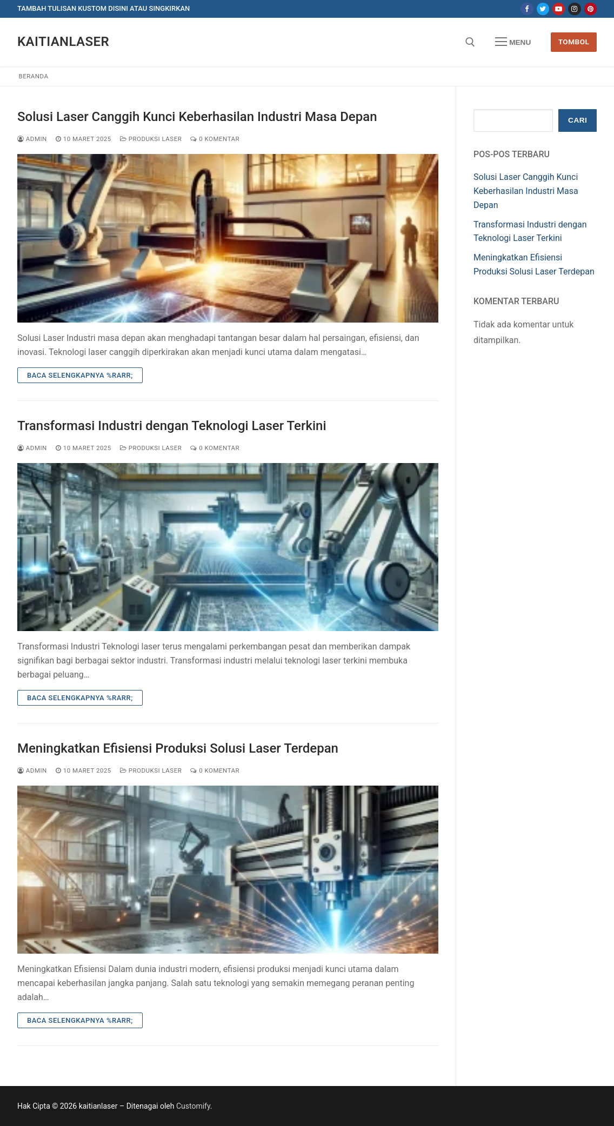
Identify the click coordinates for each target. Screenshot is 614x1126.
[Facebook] (526, 9)
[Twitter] (543, 9)
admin (32, 139)
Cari (577, 120)
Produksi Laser (151, 139)
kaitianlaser (63, 41)
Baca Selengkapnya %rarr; (80, 375)
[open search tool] (470, 42)
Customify (193, 1106)
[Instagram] (574, 9)
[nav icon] (513, 42)
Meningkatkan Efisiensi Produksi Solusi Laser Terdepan (177, 748)
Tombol (574, 41)
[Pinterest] (590, 9)
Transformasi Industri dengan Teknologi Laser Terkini (171, 425)
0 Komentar (214, 139)
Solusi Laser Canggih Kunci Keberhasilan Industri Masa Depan (197, 116)
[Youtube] (558, 9)
